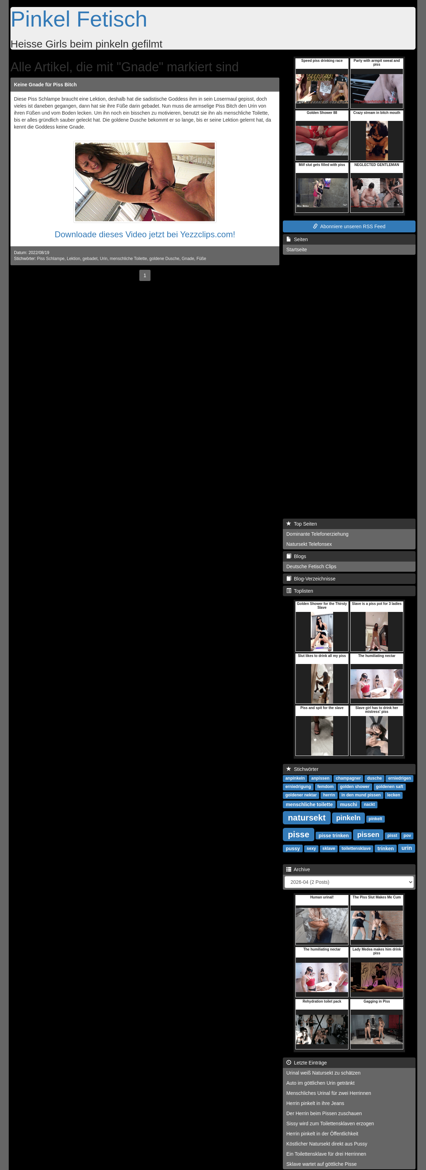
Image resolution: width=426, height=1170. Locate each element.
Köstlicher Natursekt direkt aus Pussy (326, 1144)
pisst (392, 835)
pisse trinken (333, 835)
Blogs (296, 556)
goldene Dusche (164, 258)
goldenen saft (389, 786)
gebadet (89, 258)
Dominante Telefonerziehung (317, 534)
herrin (329, 795)
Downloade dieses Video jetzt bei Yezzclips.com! (144, 234)
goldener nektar (301, 795)
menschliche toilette (309, 804)
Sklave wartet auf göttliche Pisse (321, 1164)
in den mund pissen (361, 795)
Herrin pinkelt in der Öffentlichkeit (322, 1133)
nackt (369, 804)
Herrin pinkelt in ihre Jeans (315, 1103)
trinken (385, 848)
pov (407, 835)
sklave (328, 848)
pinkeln (348, 818)
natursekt (306, 817)
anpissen (320, 778)
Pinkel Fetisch (78, 19)
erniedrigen (399, 778)
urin (407, 848)
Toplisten (299, 591)
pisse (298, 834)
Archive (298, 869)
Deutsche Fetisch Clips (311, 566)
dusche (374, 778)
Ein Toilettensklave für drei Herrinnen (326, 1154)
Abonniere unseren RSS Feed (349, 226)
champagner (348, 778)
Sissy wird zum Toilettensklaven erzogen (330, 1123)
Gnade (188, 258)
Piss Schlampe (51, 258)
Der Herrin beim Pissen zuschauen (324, 1113)
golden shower (355, 786)
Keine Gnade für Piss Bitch (45, 84)
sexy (311, 848)
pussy (293, 848)
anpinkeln (295, 778)
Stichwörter (302, 769)
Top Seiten (301, 524)
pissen (368, 834)
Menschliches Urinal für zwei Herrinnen (328, 1093)
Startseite (296, 249)
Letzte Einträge (306, 1063)
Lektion (73, 258)
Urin (104, 258)
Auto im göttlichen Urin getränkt (320, 1083)
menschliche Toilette (128, 258)
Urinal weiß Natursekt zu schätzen (323, 1073)
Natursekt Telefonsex (309, 544)
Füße (201, 258)
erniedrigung (298, 786)
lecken (393, 795)
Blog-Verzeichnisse (311, 579)
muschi (348, 804)
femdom (325, 786)
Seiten (297, 239)
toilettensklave (355, 848)
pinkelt (375, 818)
